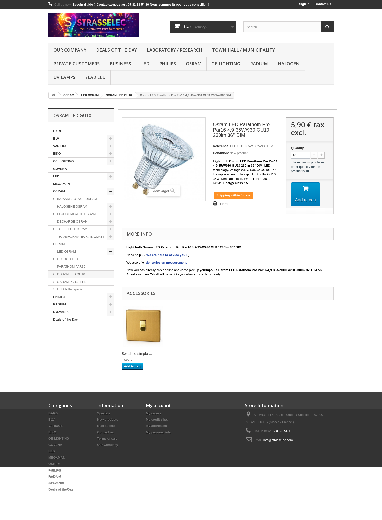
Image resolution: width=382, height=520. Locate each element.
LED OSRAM (66, 251)
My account (158, 405)
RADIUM (259, 63)
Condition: (221, 153)
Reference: (221, 146)
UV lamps (64, 77)
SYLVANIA (61, 312)
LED (145, 63)
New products (107, 419)
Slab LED (95, 77)
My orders (153, 413)
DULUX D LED (67, 259)
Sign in (304, 4)
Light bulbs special (69, 289)
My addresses (156, 426)
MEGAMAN (61, 184)
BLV (56, 138)
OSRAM (193, 63)
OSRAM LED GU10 (70, 274)
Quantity (297, 148)
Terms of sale (107, 438)
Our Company (69, 50)
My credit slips (157, 419)
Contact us (323, 4)
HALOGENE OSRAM (71, 206)
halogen (289, 63)
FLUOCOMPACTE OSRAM (76, 214)
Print (224, 204)
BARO (57, 131)
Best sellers (106, 426)
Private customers (76, 63)
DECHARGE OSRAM (72, 221)
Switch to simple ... (137, 353)
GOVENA (60, 168)
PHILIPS (167, 63)
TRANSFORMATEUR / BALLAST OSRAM (78, 240)
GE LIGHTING (225, 63)
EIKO (57, 153)
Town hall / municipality (243, 50)
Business (120, 63)
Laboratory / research (174, 50)
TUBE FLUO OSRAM (71, 229)
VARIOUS (60, 146)
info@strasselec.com (278, 440)
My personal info (158, 432)
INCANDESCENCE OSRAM (76, 199)
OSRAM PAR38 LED (71, 282)
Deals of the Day (116, 50)
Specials (103, 413)
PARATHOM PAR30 (70, 266)
